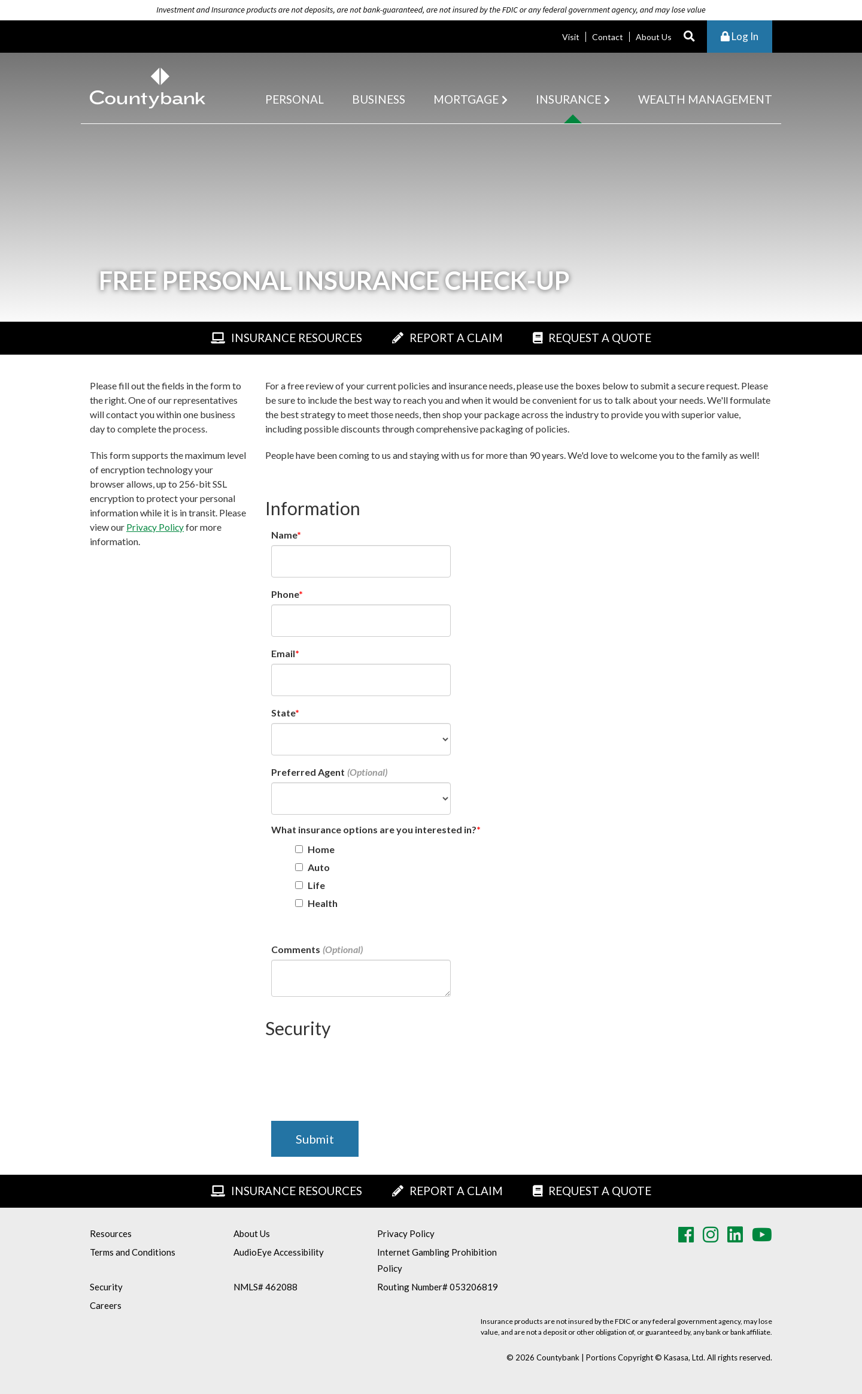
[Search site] (689, 37)
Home (321, 849)
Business (378, 99)
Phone (285, 594)
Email (283, 653)
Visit (570, 37)
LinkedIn (735, 1235)
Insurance (568, 99)
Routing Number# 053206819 (437, 1286)
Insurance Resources (289, 338)
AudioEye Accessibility (278, 1252)
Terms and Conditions (132, 1252)
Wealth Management (705, 99)
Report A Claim (458, 338)
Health (323, 903)
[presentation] (362, 1071)
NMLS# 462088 (265, 1286)
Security (106, 1286)
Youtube (762, 1235)
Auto (319, 867)
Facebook (686, 1235)
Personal (294, 99)
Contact (607, 37)
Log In (739, 36)
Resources (111, 1233)
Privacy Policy (155, 527)
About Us (654, 37)
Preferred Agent (308, 772)
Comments (295, 949)
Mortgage (466, 99)
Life (316, 885)
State (283, 712)
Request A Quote (609, 338)
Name (284, 534)
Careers (106, 1305)
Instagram (710, 1235)
